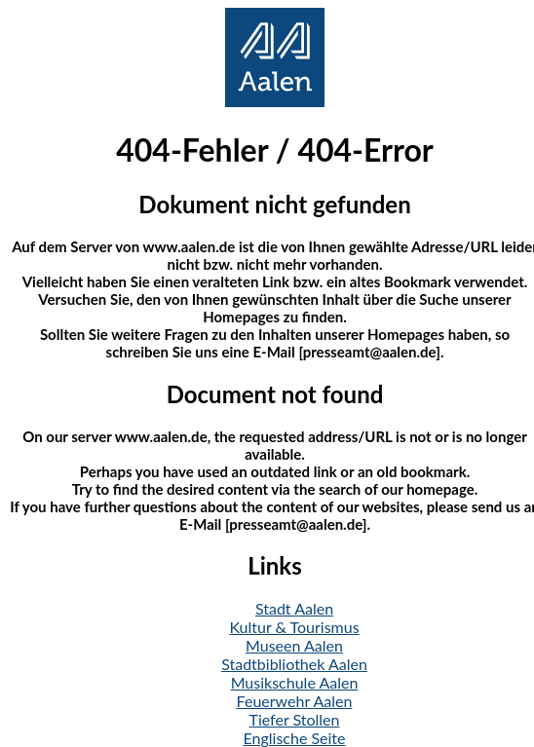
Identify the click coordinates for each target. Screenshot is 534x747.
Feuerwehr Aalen (295, 700)
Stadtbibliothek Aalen (294, 663)
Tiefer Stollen (294, 719)
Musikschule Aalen (295, 682)
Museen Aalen (294, 645)
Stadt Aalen (294, 608)
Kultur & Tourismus (294, 626)
